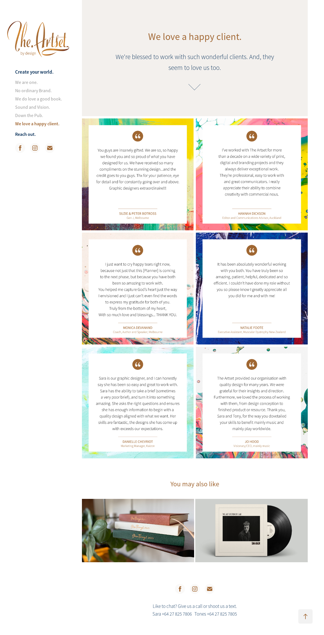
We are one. (26, 82)
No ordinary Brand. (33, 91)
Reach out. (25, 134)
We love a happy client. (37, 124)
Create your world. (34, 72)
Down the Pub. (29, 115)
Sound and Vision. (32, 107)
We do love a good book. (38, 99)
